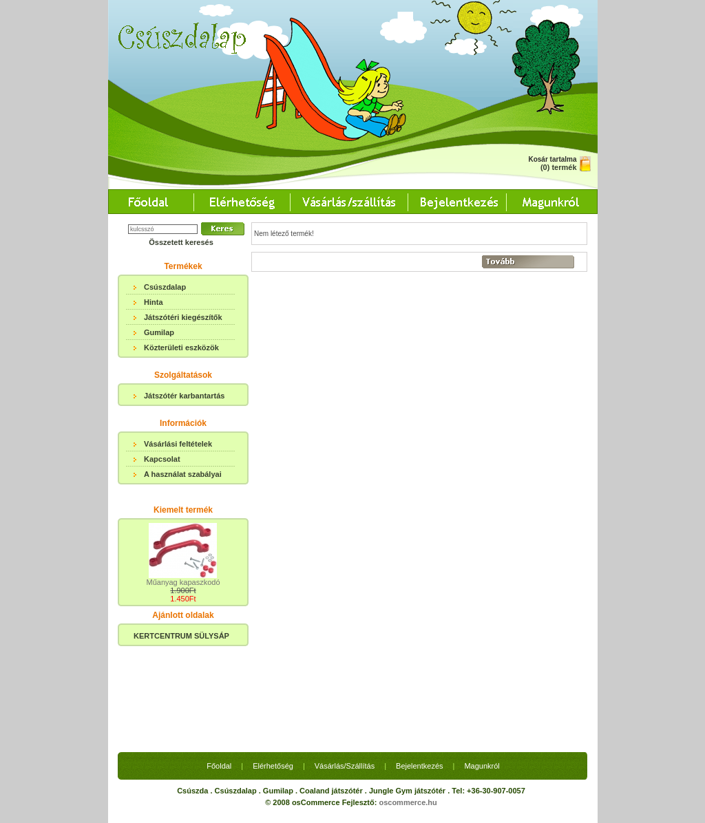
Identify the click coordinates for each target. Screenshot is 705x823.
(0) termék (558, 167)
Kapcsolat (162, 459)
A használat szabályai (183, 474)
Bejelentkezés (419, 663)
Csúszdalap (165, 287)
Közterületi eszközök (181, 347)
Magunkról (481, 663)
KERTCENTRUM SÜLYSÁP (181, 636)
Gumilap (159, 332)
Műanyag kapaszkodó (183, 582)
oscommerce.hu (407, 699)
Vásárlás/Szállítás (345, 663)
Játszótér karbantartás (184, 396)
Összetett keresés (181, 242)
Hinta (153, 302)
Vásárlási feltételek (178, 444)
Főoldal (219, 663)
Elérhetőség (273, 663)
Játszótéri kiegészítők (183, 317)
